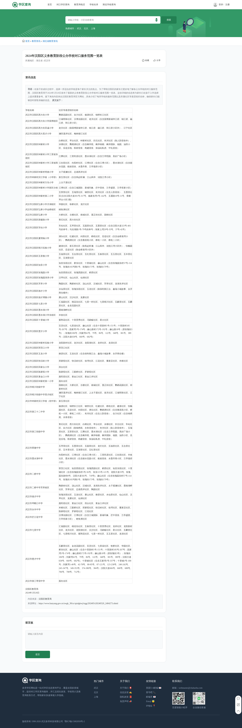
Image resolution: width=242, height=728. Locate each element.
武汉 (79, 28)
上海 (93, 28)
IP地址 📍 (150, 706)
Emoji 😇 (150, 701)
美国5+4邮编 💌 (153, 688)
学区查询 (25, 4)
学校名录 (94, 4)
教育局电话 (79, 4)
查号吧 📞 (151, 692)
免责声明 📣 (126, 701)
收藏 (145, 60)
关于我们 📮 (126, 688)
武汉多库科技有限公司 (52, 721)
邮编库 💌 (151, 697)
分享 (157, 60)
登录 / (221, 4)
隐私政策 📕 (126, 697)
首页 (50, 4)
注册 (227, 4)
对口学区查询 (62, 4)
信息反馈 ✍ (126, 692)
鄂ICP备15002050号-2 (75, 721)
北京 (86, 28)
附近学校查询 (109, 4)
